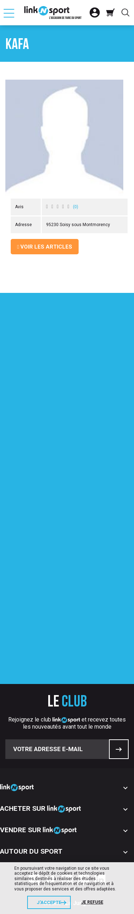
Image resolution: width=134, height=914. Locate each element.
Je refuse (92, 902)
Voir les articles (44, 247)
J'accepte (49, 902)
